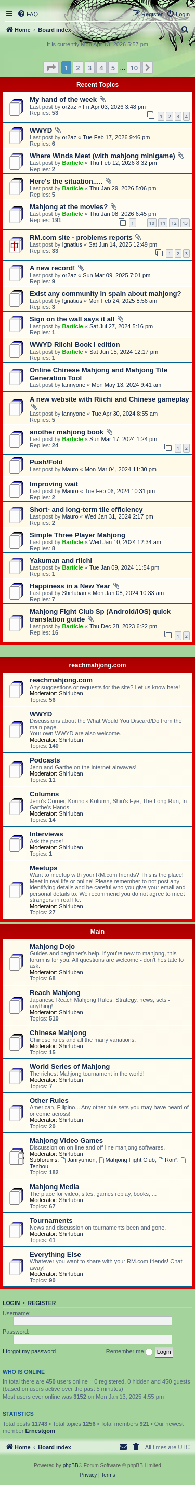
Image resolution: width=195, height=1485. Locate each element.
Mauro (70, 469)
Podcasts (45, 760)
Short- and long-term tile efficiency (86, 509)
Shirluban (74, 593)
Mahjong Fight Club (127, 1160)
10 (151, 222)
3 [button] (90, 67)
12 (173, 222)
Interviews (46, 834)
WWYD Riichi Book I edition (75, 344)
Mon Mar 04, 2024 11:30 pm (121, 469)
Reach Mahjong (55, 993)
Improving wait (54, 484)
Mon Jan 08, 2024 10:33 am (128, 593)
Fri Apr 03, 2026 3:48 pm (114, 107)
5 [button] (113, 67)
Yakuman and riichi (61, 560)
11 (162, 222)
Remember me (129, 1351)
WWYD (41, 130)
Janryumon (77, 1160)
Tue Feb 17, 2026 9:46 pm (116, 137)
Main (97, 931)
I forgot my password (29, 1351)
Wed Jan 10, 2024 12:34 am (125, 542)
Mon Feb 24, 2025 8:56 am (122, 301)
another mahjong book (66, 432)
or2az (69, 107)
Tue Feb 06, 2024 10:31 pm (120, 491)
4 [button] (101, 67)
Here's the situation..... (66, 181)
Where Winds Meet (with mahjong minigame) (102, 156)
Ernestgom (40, 1431)
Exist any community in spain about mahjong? (105, 294)
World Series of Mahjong (70, 1066)
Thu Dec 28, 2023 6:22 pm (123, 626)
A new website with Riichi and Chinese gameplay (109, 399)
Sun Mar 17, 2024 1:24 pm (123, 439)
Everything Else (55, 1254)
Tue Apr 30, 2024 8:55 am (125, 413)
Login (11, 1303)
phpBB (71, 1465)
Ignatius (72, 244)
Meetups (44, 868)
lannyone (73, 385)
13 (185, 222)
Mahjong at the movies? (69, 207)
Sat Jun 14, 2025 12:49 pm (122, 244)
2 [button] (78, 67)
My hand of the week (63, 100)
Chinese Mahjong (58, 1033)
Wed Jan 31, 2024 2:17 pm (119, 516)
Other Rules (49, 1100)
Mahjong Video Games (66, 1140)
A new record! (52, 268)
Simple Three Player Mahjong (77, 535)
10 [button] (134, 67)
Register (42, 1303)
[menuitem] (27, 14)
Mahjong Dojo (52, 946)
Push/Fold (46, 462)
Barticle (72, 163)
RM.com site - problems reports (81, 237)
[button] (51, 67)
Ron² (167, 1160)
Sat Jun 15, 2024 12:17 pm (123, 351)
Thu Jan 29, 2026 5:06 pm (122, 188)
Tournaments (51, 1220)
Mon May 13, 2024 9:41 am (126, 385)
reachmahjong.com (97, 665)
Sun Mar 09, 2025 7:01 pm (116, 275)
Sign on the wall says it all (72, 319)
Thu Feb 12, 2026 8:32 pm (123, 163)
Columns (44, 794)
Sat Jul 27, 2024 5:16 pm (121, 326)
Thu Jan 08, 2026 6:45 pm (122, 214)
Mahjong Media (54, 1187)
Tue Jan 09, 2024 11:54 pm (124, 567)
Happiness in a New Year (70, 586)
